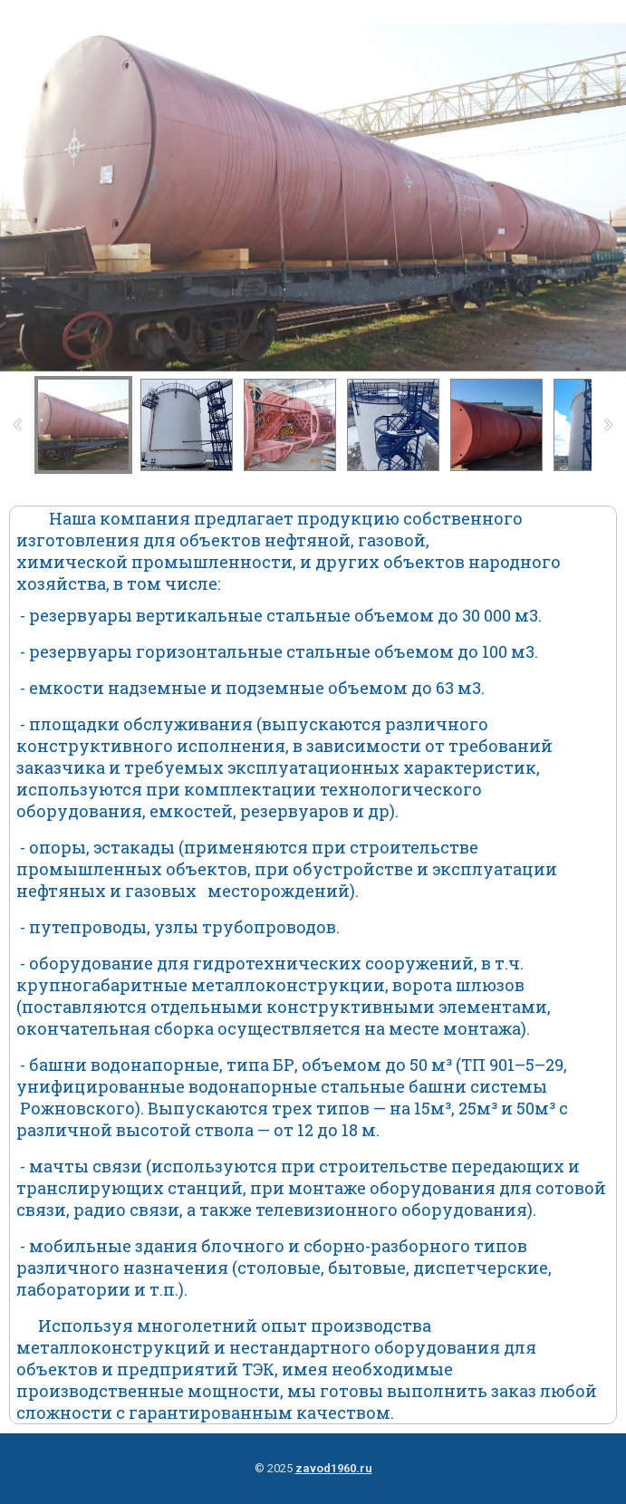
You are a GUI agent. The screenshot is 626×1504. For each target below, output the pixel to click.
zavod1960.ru (333, 1468)
